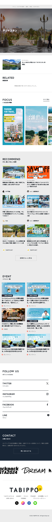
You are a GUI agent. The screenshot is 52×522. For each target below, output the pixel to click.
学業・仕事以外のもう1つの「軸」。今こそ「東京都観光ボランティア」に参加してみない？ (13, 214)
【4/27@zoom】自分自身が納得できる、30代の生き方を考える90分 (38, 350)
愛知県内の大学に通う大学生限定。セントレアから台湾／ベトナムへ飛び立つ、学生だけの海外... (37, 243)
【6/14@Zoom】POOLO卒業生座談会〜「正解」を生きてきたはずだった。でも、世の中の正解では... (38, 300)
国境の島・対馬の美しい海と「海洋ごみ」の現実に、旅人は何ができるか (14, 183)
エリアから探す (31, 180)
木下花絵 (8, 191)
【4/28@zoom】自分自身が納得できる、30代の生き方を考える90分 (13, 350)
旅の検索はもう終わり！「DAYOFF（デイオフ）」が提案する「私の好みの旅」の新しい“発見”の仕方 (38, 184)
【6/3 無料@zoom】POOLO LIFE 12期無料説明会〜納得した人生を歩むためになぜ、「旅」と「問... (38, 326)
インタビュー (6, 210)
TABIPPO (29, 239)
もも (7, 220)
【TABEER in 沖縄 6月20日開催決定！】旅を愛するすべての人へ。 (12, 325)
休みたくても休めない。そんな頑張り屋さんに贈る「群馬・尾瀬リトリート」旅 (14, 242)
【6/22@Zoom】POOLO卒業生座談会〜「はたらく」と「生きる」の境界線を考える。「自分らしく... (13, 300)
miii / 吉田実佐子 (34, 191)
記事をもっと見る (26, 258)
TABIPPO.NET (9, 250)
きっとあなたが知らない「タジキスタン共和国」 (33, 63)
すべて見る (46, 99)
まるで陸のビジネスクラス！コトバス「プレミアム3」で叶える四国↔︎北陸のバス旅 (38, 214)
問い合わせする (26, 451)
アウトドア (5, 239)
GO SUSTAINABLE (7, 180)
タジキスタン (25, 60)
